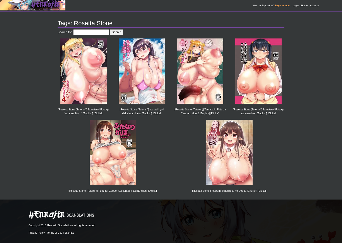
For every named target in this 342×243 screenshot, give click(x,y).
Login (296, 5)
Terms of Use (54, 232)
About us (315, 5)
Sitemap (69, 232)
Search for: (65, 32)
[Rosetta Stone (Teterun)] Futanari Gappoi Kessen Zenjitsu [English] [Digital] (112, 190)
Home (304, 5)
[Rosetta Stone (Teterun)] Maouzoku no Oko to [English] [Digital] (229, 190)
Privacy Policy (37, 232)
